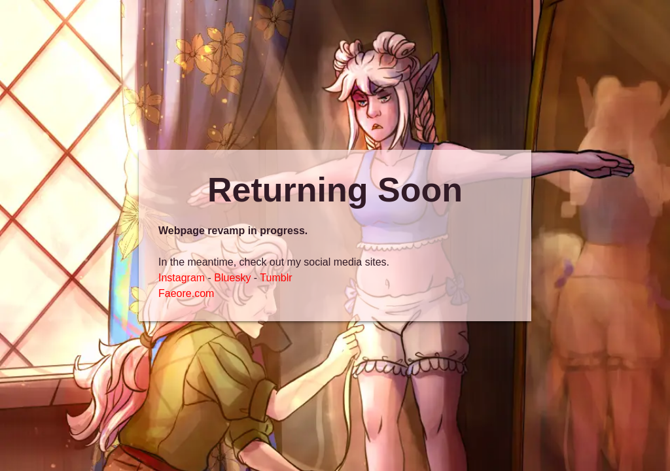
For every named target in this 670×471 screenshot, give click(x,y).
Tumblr (276, 277)
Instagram (181, 277)
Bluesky (232, 277)
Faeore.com (186, 293)
